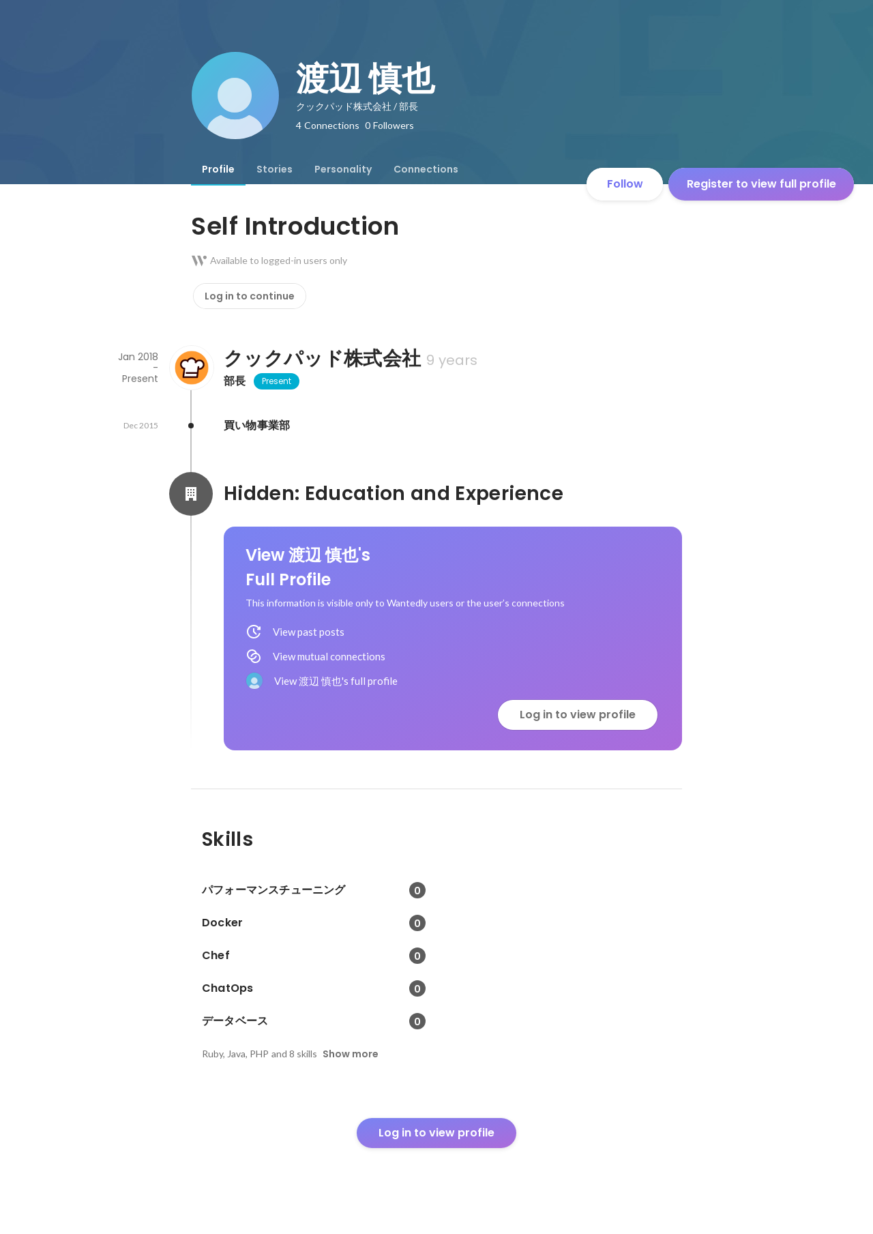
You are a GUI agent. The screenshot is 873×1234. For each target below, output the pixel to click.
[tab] (218, 169)
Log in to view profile (578, 714)
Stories (274, 169)
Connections (426, 169)
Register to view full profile (761, 184)
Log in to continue (250, 296)
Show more (351, 1054)
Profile (218, 169)
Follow (625, 184)
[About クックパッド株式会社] (191, 367)
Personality (343, 169)
